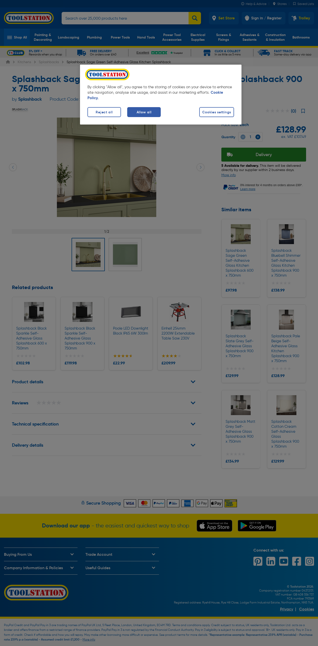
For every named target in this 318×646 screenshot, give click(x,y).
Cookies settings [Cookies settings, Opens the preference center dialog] (216, 112)
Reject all (104, 112)
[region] (160, 95)
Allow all (144, 112)
